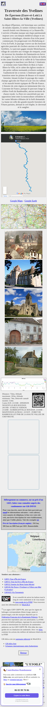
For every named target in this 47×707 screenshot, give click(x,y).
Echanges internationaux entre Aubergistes (22, 646)
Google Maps (16, 201)
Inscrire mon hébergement (16, 684)
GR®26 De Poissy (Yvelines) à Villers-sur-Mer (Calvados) (22, 588)
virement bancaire (16, 680)
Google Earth (30, 201)
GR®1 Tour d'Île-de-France (15, 579)
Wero (5, 680)
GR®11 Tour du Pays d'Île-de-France (18, 582)
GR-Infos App (11, 643)
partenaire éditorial (23, 639)
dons (40, 629)
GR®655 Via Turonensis (14, 592)
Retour (23, 652)
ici (38, 520)
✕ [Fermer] (40, 669)
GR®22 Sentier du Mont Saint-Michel (19, 584)
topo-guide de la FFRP (23, 602)
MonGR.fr (26, 605)
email (5, 512)
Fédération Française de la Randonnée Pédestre (20, 617)
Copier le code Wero (22, 695)
